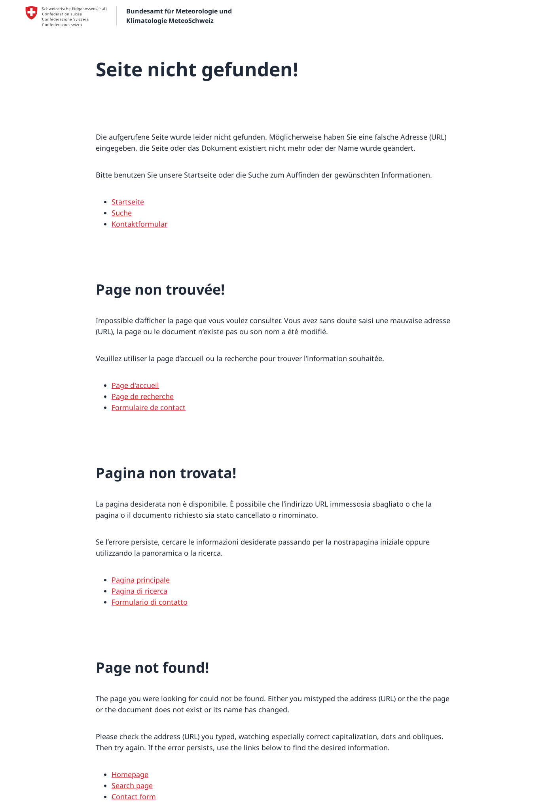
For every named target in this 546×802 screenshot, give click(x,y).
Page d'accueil (135, 385)
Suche (122, 213)
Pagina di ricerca (139, 591)
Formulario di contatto (150, 602)
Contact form (134, 796)
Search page (132, 785)
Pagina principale (141, 579)
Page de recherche (143, 396)
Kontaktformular (139, 224)
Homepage (130, 774)
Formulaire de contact (149, 407)
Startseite (128, 201)
